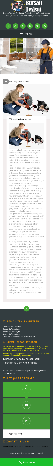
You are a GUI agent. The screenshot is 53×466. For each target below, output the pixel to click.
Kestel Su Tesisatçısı (11, 332)
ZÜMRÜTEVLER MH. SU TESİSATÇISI (19, 337)
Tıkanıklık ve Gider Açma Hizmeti (20, 362)
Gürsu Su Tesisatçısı (11, 334)
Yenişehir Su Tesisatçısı (12, 326)
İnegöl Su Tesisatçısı (11, 329)
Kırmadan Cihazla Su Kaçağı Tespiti (21, 359)
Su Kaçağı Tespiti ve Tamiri (19, 81)
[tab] (26, 389)
